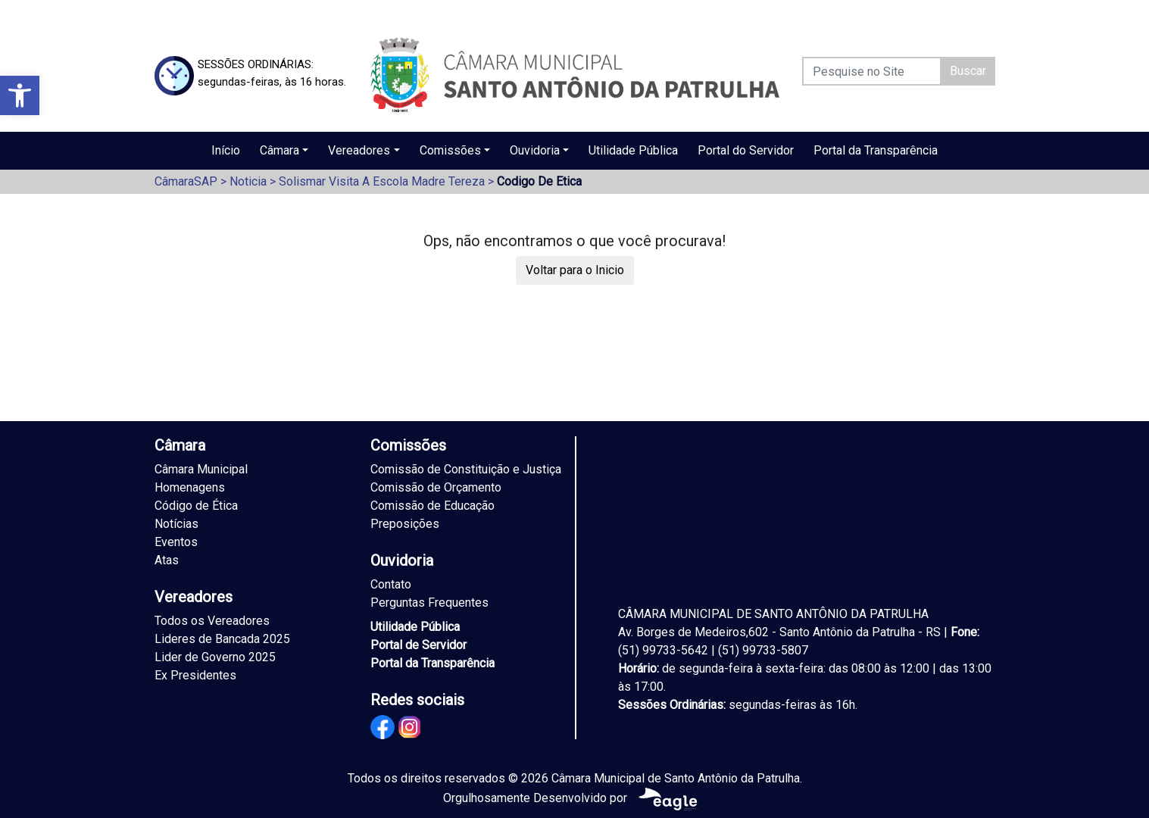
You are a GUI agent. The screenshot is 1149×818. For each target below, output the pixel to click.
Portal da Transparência (875, 150)
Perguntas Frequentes (429, 602)
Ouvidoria (535, 150)
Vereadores (359, 150)
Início (225, 150)
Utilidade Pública (633, 150)
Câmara (279, 150)
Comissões (450, 150)
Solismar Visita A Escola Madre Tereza (382, 181)
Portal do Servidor (746, 150)
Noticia (248, 181)
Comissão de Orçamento (435, 487)
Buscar (968, 71)
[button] (19, 95)
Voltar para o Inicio (575, 270)
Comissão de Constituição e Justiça (465, 469)
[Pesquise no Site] (871, 71)
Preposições (404, 524)
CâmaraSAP (186, 181)
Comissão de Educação (432, 505)
